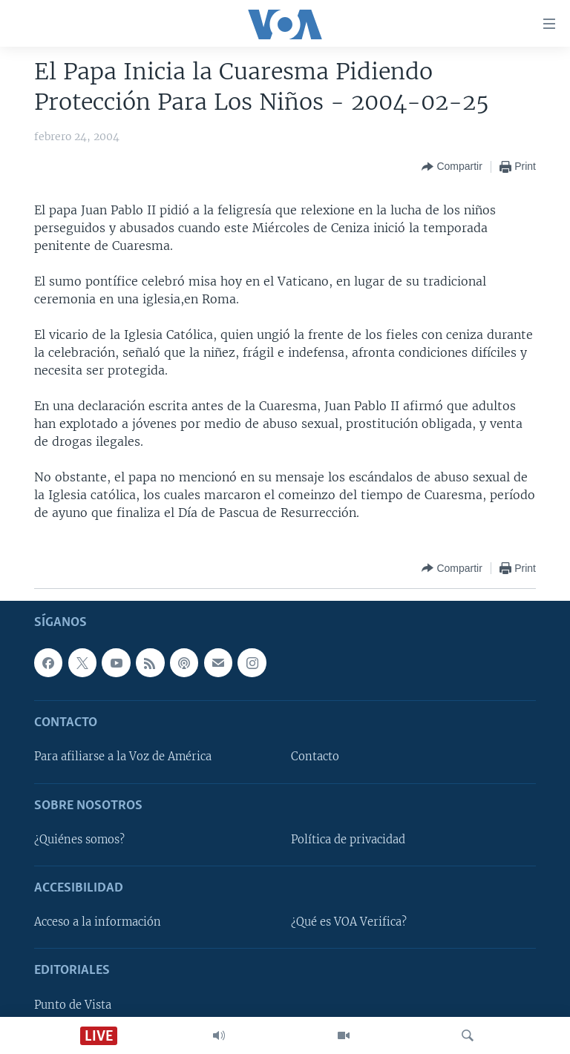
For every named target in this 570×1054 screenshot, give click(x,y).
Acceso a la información (97, 922)
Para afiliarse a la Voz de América (123, 756)
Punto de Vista (72, 1004)
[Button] (452, 167)
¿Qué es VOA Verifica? (349, 922)
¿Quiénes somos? (79, 839)
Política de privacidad (348, 839)
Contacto (315, 756)
